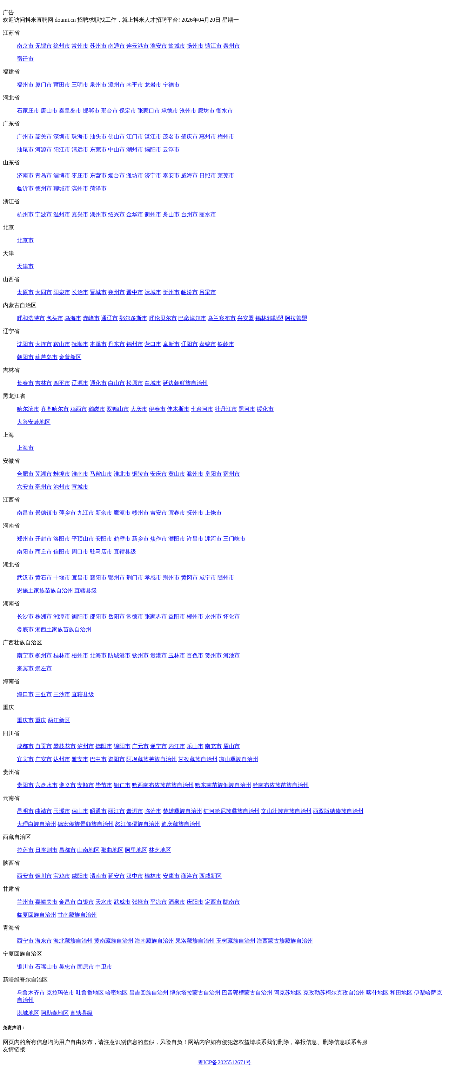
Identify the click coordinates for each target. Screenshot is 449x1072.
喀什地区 (377, 993)
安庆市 (158, 474)
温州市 (61, 214)
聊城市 (61, 188)
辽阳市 (189, 344)
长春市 (25, 383)
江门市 (134, 137)
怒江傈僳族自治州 (137, 824)
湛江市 (153, 137)
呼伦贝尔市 (163, 318)
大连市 (43, 344)
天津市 (25, 266)
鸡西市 (78, 409)
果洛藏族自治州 (195, 941)
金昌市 (67, 902)
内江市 (176, 746)
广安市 (43, 759)
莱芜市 (225, 175)
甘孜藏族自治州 (197, 759)
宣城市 (80, 487)
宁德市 (171, 85)
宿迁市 (25, 59)
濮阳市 (176, 539)
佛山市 (116, 137)
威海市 (189, 175)
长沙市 (25, 616)
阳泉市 (61, 292)
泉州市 (98, 85)
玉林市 (176, 655)
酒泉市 (176, 902)
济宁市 (153, 175)
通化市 (98, 383)
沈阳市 (25, 344)
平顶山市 (83, 539)
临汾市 (189, 292)
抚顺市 (80, 344)
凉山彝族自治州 (238, 759)
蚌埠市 (61, 474)
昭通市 (98, 811)
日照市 (207, 175)
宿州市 (231, 474)
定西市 (213, 902)
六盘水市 (46, 785)
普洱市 (134, 811)
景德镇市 (46, 513)
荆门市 (134, 578)
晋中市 (134, 292)
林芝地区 (160, 850)
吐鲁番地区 (90, 993)
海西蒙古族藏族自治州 (285, 941)
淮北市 (122, 474)
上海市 (25, 448)
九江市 (85, 513)
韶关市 (43, 137)
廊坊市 (206, 111)
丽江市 (116, 811)
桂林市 (61, 655)
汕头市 (98, 137)
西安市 (25, 876)
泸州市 (85, 746)
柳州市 (43, 655)
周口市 (80, 552)
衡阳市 (80, 616)
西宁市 (25, 941)
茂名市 (171, 137)
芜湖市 (43, 474)
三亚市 (43, 694)
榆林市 (153, 876)
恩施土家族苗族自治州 (45, 590)
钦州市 (140, 655)
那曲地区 (112, 850)
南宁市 (25, 655)
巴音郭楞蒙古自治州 (247, 993)
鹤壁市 (122, 539)
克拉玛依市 (60, 993)
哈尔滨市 (28, 409)
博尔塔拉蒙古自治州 (195, 993)
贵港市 (158, 655)
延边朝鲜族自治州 (185, 383)
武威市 (122, 902)
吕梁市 (207, 292)
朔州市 (116, 292)
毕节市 (103, 785)
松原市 (134, 383)
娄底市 (25, 629)
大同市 (43, 292)
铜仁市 (122, 785)
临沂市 (25, 188)
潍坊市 (134, 175)
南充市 (213, 746)
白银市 (85, 902)
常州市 (80, 46)
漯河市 (213, 539)
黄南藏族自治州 (113, 941)
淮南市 (80, 474)
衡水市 (224, 111)
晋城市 (98, 292)
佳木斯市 (178, 409)
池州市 (61, 487)
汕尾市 (25, 149)
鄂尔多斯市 (133, 318)
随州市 (225, 578)
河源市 (43, 149)
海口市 (25, 694)
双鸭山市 (118, 409)
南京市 (25, 46)
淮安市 (158, 46)
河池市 (231, 655)
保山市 (80, 811)
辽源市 (80, 383)
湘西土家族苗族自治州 (63, 629)
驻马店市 (101, 552)
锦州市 (134, 344)
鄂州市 (116, 578)
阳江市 (61, 149)
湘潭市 (61, 616)
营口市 (153, 344)
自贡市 (43, 746)
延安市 (116, 876)
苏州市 (98, 46)
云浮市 (171, 149)
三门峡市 (234, 539)
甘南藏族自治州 (77, 915)
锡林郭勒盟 (269, 318)
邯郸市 (91, 111)
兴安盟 (245, 318)
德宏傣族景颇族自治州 (86, 824)
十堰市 (61, 578)
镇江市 (213, 46)
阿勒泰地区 (55, 1013)
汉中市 (134, 876)
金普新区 (70, 357)
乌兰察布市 (222, 318)
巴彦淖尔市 (192, 318)
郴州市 (195, 616)
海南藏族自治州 (154, 941)
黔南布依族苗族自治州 (281, 785)
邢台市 (109, 111)
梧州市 (80, 655)
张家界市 (156, 616)
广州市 (25, 137)
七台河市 (202, 409)
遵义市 (67, 785)
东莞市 (98, 149)
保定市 (127, 111)
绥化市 (265, 409)
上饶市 (213, 513)
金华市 (134, 214)
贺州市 (213, 655)
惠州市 (207, 137)
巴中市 (98, 759)
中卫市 (103, 967)
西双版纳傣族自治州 (338, 811)
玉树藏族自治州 (235, 941)
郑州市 (25, 539)
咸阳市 (80, 876)
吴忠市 (67, 967)
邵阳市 (98, 616)
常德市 (134, 616)
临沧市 (153, 811)
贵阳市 (25, 785)
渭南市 (98, 876)
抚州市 (195, 513)
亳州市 (43, 487)
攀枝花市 (64, 746)
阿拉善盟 (296, 318)
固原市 (85, 967)
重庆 (40, 720)
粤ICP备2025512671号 (225, 1062)
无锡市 (43, 46)
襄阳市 (98, 578)
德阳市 (103, 746)
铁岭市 (225, 344)
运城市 (153, 292)
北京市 (25, 240)
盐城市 (176, 46)
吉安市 (158, 513)
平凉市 (158, 902)
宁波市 (43, 214)
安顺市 (85, 785)
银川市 (25, 967)
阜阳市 (213, 474)
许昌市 (195, 539)
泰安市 (171, 175)
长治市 (80, 292)
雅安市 (80, 759)
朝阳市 (25, 357)
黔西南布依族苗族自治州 (163, 785)
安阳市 (103, 539)
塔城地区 (28, 1013)
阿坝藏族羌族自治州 (151, 759)
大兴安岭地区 (34, 422)
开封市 (43, 539)
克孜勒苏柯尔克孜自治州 (334, 993)
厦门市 (43, 85)
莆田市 (61, 85)
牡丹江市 (226, 409)
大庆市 (138, 409)
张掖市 (140, 902)
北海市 (98, 655)
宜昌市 (80, 578)
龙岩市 (153, 85)
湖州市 (98, 214)
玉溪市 (61, 811)
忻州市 (171, 292)
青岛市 (43, 175)
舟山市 (171, 214)
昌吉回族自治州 (148, 993)
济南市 (25, 175)
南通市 (116, 46)
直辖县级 (125, 552)
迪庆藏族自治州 (181, 824)
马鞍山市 (101, 474)
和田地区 (401, 993)
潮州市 (134, 149)
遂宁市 (158, 746)
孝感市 (153, 578)
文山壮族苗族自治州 (286, 811)
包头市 (54, 318)
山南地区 (88, 850)
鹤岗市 (96, 409)
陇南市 (231, 902)
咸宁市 (207, 578)
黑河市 (247, 409)
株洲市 (43, 616)
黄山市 (176, 474)
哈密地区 (116, 993)
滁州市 (195, 474)
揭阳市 (153, 149)
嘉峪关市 (46, 902)
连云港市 (137, 46)
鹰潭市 (122, 513)
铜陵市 (140, 474)
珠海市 (80, 137)
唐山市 (49, 111)
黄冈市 (189, 578)
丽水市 (207, 214)
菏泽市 (98, 188)
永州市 (213, 616)
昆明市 (25, 811)
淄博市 (61, 175)
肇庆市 (189, 137)
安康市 (171, 876)
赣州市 (140, 513)
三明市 (80, 85)
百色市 (195, 655)
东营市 (98, 175)
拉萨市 (25, 850)
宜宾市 (25, 759)
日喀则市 (46, 850)
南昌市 (25, 513)
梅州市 (225, 137)
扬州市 (195, 46)
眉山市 (231, 746)
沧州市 (188, 111)
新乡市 (140, 539)
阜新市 (171, 344)
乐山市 (195, 746)
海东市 (43, 941)
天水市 (103, 902)
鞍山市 (61, 344)
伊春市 (157, 409)
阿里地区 (136, 850)
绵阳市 (122, 746)
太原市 (25, 292)
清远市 (80, 149)
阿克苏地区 (288, 993)
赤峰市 (91, 318)
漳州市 (116, 85)
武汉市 (25, 578)
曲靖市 (43, 811)
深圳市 (61, 137)
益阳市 (176, 616)
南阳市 (25, 552)
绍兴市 (116, 214)
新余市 (103, 513)
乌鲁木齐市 (31, 993)
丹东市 (116, 344)
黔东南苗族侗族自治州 (223, 785)
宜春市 (176, 513)
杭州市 (25, 214)
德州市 (43, 188)
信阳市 (61, 552)
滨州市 (80, 188)
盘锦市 (207, 344)
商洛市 (189, 876)
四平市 (61, 383)
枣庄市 (80, 175)
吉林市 (43, 383)
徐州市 (61, 46)
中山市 (116, 149)
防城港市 (119, 655)
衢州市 (153, 214)
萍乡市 (67, 513)
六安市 (25, 487)
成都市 (25, 746)
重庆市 (25, 720)
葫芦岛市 (46, 357)
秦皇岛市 (70, 111)
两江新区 (59, 720)
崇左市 (43, 668)
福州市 (25, 85)
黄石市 (43, 578)
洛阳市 (61, 539)
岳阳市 (116, 616)
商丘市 (43, 552)
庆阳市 (195, 902)
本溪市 (98, 344)
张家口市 (149, 111)
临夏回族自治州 (36, 915)
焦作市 (158, 539)
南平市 (134, 85)
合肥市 (25, 474)
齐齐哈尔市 (55, 409)
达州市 (61, 759)
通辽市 (109, 318)
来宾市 (25, 668)
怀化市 (231, 616)
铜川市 (43, 876)
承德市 (169, 111)
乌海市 (73, 318)
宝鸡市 (61, 876)
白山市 (116, 383)
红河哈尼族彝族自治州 (231, 811)
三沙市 (61, 694)
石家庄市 (28, 111)
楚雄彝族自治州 (182, 811)
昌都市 (67, 850)
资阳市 (116, 759)
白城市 (153, 383)
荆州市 (171, 578)
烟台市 (116, 175)
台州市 (189, 214)
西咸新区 (210, 876)
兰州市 (25, 902)
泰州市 (231, 46)
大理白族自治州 (36, 824)
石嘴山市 (46, 967)
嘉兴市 (80, 214)
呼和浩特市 (31, 318)
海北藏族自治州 (73, 941)
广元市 (140, 746)
